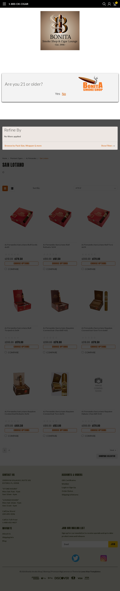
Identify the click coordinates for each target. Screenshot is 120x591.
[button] (60, 146)
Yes (57, 94)
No (64, 94)
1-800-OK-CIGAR (18, 3)
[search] (103, 4)
